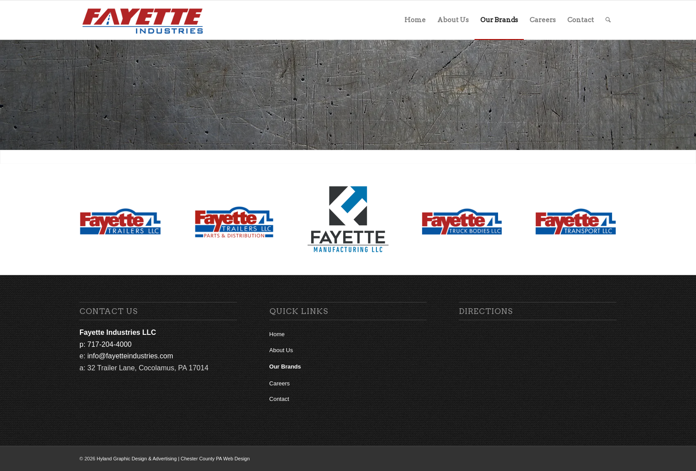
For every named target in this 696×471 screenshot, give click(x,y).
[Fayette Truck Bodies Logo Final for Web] (462, 221)
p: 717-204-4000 (105, 344)
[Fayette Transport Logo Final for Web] (576, 221)
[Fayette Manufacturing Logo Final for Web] (348, 219)
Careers (279, 383)
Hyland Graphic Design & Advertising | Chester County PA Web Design (173, 458)
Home (277, 334)
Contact (279, 399)
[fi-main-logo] (142, 19)
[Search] (608, 19)
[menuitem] (415, 19)
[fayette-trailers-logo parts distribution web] (234, 222)
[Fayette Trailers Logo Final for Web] (120, 221)
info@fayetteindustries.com (130, 356)
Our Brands (285, 366)
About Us (281, 350)
